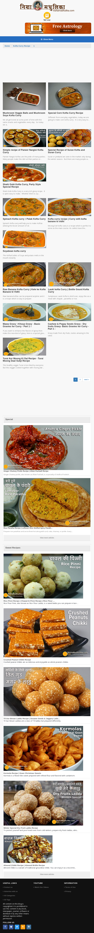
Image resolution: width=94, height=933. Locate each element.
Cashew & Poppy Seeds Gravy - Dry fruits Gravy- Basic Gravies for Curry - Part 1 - (68, 326)
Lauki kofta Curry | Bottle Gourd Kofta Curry (68, 290)
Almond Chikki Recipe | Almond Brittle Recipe (24, 865)
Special (9, 419)
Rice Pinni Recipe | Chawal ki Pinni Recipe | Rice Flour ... (29, 601)
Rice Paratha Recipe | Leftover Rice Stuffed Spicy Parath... (28, 528)
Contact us (8, 887)
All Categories (9, 895)
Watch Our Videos (42, 887)
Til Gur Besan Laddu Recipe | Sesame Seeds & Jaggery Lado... (32, 718)
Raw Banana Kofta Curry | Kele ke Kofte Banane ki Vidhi (24, 290)
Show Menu (47, 39)
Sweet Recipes (12, 548)
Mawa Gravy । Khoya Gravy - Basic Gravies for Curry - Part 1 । (21, 325)
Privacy (68, 891)
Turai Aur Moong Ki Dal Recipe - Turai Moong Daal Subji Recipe (23, 359)
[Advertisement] (47, 66)
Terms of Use (70, 887)
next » (86, 379)
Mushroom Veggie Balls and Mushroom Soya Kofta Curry (24, 114)
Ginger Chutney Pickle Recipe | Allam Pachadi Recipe (26, 471)
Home (7, 46)
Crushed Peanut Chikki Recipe (17, 660)
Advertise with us (11, 891)
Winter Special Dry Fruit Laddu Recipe (21, 828)
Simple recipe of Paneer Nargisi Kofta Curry (23, 151)
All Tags (7, 900)
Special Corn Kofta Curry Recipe (65, 113)
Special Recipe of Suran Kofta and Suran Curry (66, 151)
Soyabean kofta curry (14, 251)
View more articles (47, 538)
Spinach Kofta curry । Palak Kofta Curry (24, 219)
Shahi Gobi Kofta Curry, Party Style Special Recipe (22, 185)
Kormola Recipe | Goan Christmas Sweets (22, 773)
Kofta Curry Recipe (21, 46)
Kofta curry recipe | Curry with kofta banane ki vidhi (67, 220)
